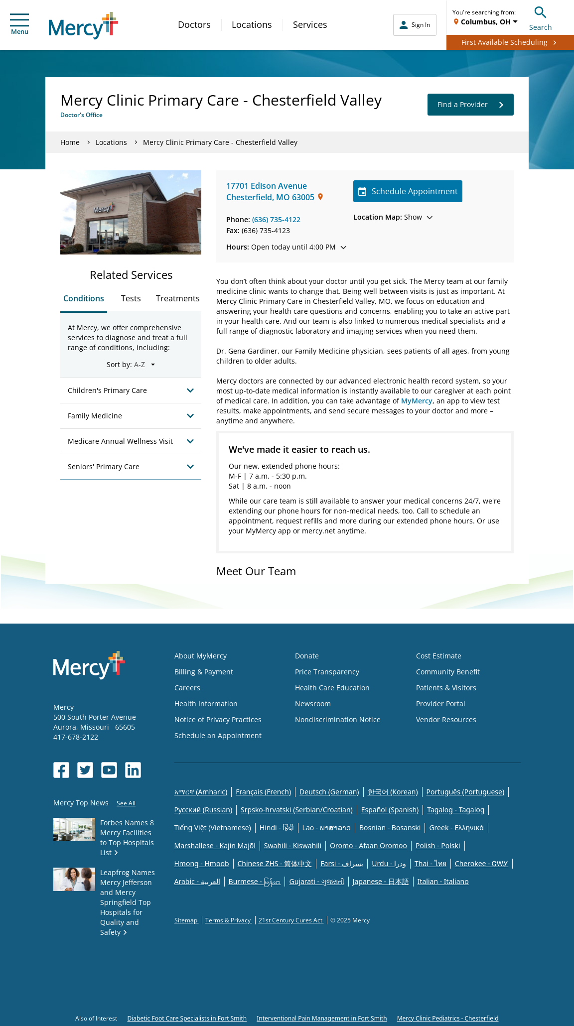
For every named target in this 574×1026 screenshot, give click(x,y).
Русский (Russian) (203, 809)
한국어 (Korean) (393, 791)
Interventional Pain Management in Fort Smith (322, 1018)
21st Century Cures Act (291, 920)
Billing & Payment (203, 671)
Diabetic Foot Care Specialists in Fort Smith (187, 1018)
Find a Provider (470, 105)
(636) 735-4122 (276, 219)
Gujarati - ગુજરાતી (316, 881)
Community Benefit (448, 671)
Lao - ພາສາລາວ (326, 827)
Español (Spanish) (390, 809)
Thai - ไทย (430, 863)
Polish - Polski (438, 845)
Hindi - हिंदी (277, 827)
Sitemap (186, 920)
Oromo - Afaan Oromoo (368, 845)
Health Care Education (332, 687)
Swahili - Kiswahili (292, 845)
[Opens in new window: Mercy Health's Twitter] (85, 770)
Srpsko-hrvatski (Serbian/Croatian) (297, 809)
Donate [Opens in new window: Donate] (307, 655)
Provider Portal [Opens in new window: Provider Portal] (440, 703)
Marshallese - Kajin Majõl (215, 845)
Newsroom (313, 703)
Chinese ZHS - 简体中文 (275, 863)
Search (540, 17)
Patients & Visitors (446, 687)
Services (310, 24)
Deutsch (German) (329, 791)
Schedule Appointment (408, 191)
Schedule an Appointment (218, 735)
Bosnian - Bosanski (390, 827)
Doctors (194, 24)
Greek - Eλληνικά (456, 827)
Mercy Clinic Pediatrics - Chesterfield (448, 1018)
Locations (252, 24)
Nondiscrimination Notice (338, 719)
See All (126, 803)
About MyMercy (200, 655)
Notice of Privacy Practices (218, 719)
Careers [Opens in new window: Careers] (187, 687)
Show (392, 217)
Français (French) (263, 791)
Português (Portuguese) (466, 791)
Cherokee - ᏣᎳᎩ (481, 863)
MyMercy (416, 400)
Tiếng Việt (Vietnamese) (212, 827)
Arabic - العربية (197, 881)
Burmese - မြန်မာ (255, 881)
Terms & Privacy (228, 920)
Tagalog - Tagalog (455, 809)
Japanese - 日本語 (381, 881)
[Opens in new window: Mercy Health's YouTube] (109, 770)
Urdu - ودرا (389, 863)
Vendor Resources (446, 719)
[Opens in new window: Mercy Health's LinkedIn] (133, 770)
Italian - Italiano (443, 881)
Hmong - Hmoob (201, 863)
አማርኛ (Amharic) (201, 791)
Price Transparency (327, 671)
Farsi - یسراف (341, 863)
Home (70, 142)
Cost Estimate (438, 655)
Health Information (206, 703)
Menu (19, 24)
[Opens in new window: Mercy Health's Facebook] (61, 770)
